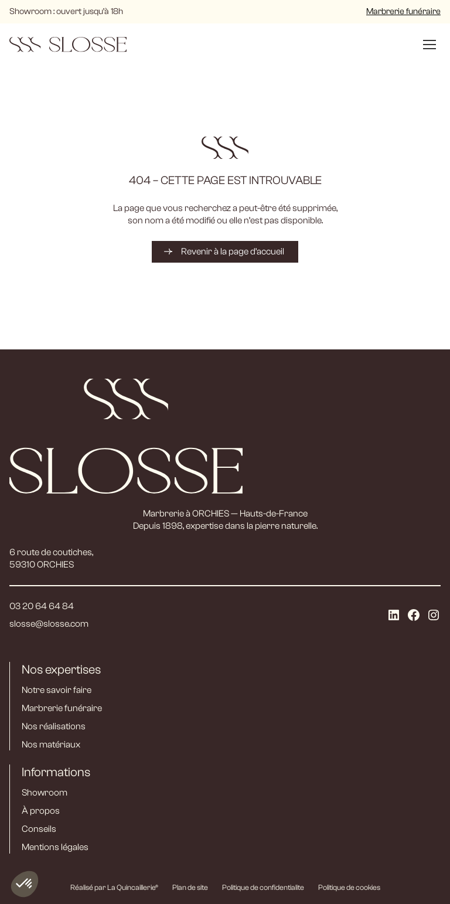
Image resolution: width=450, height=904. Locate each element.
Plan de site (190, 887)
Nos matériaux (51, 744)
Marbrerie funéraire (403, 11)
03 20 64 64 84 (41, 606)
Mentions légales (55, 847)
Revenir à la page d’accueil (232, 251)
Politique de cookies (349, 887)
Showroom (44, 792)
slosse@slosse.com (48, 623)
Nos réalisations (54, 726)
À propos (41, 811)
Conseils (39, 829)
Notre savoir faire (56, 690)
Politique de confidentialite (263, 887)
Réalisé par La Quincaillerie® (114, 887)
